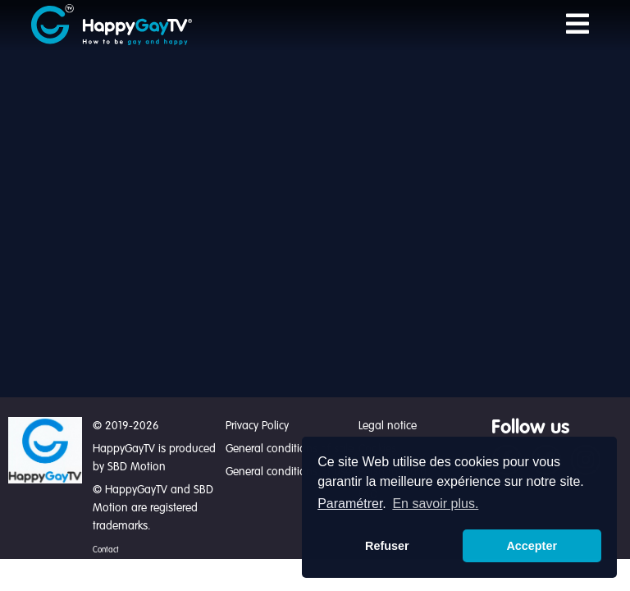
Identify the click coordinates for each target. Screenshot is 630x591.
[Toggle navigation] (577, 25)
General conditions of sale (290, 449)
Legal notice (387, 426)
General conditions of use (288, 472)
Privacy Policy (257, 426)
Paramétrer (349, 504)
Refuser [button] (387, 545)
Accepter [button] (531, 545)
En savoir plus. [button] (435, 504)
